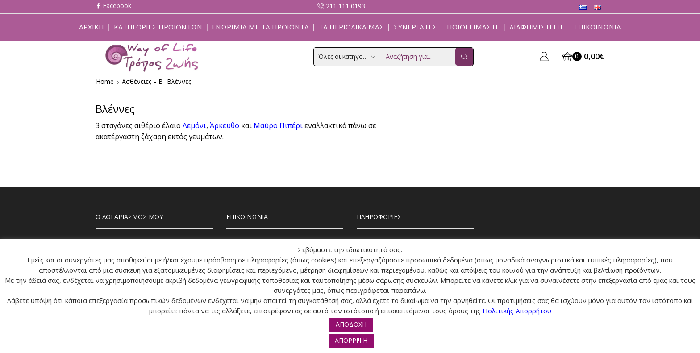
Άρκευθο (224, 125)
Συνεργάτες (415, 26)
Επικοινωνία (597, 26)
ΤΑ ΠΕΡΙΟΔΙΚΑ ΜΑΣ (351, 26)
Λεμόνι (194, 125)
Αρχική (91, 26)
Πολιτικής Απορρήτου (517, 310)
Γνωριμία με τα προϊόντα (260, 26)
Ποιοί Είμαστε (473, 26)
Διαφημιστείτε (536, 26)
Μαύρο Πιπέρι (278, 125)
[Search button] (464, 57)
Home (105, 81)
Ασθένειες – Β (142, 81)
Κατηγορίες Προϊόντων (158, 26)
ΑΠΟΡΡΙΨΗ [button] (351, 340)
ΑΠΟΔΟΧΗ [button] (351, 324)
